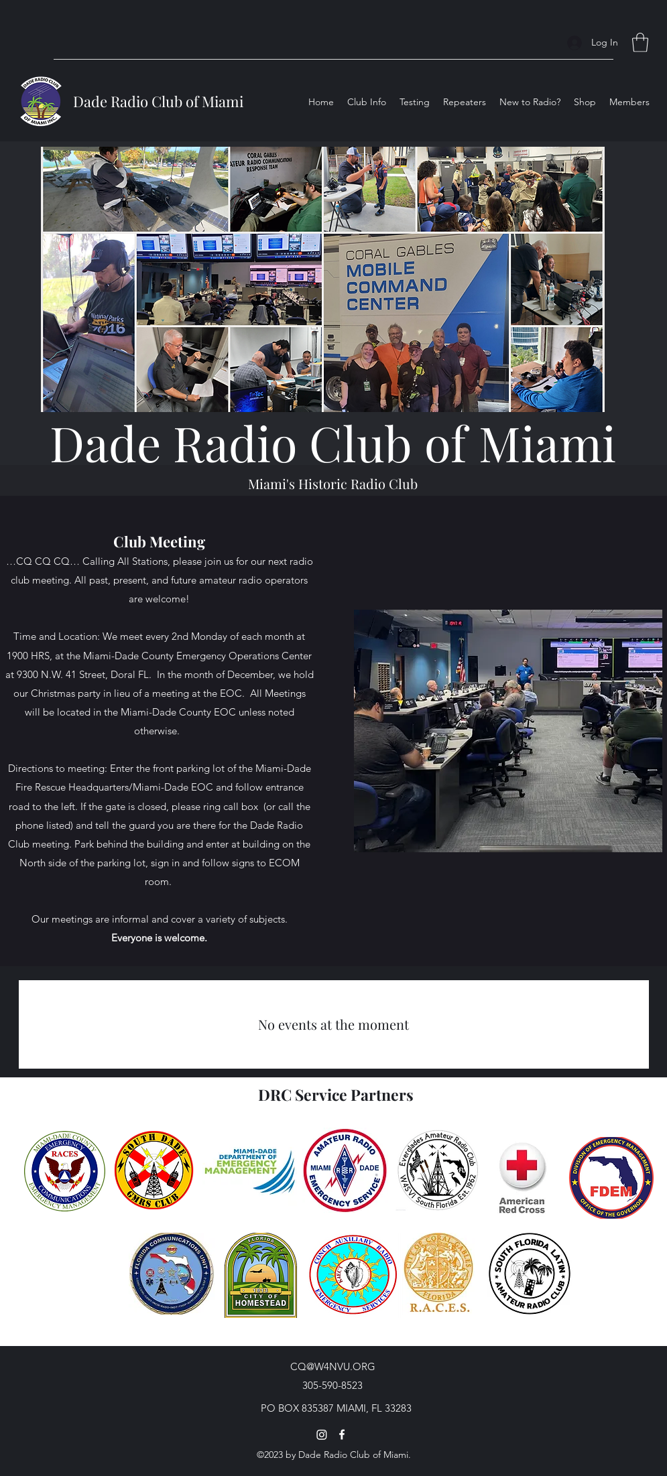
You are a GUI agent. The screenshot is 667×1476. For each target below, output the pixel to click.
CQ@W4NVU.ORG (332, 1366)
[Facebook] (342, 1434)
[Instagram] (321, 1434)
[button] (640, 42)
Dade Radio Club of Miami (158, 101)
